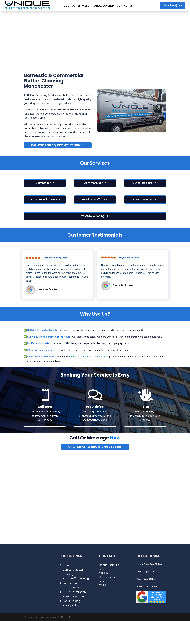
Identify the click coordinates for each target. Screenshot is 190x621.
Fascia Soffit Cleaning (76, 578)
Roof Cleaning (71, 601)
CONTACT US (124, 6)
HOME (65, 6)
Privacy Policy (71, 605)
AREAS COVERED (104, 6)
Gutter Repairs (72, 587)
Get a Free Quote (172, 5)
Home (66, 565)
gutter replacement (95, 356)
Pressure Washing (74, 596)
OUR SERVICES (80, 6)
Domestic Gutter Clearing (73, 572)
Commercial (70, 583)
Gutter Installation (74, 592)
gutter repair (77, 356)
